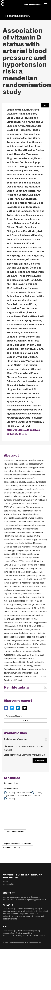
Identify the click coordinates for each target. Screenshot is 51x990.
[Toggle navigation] (34, 4)
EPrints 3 (16, 911)
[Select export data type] (25, 716)
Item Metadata (16, 687)
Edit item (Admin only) (11, 848)
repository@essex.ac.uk (37, 900)
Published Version (15, 739)
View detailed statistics (14, 831)
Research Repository (17, 15)
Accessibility (8, 884)
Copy (44, 104)
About (5, 882)
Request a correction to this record (17, 844)
